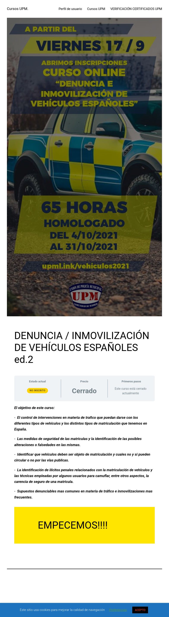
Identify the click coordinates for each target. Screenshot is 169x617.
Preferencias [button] (118, 610)
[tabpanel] (84, 474)
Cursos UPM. (17, 8)
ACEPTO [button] (140, 610)
